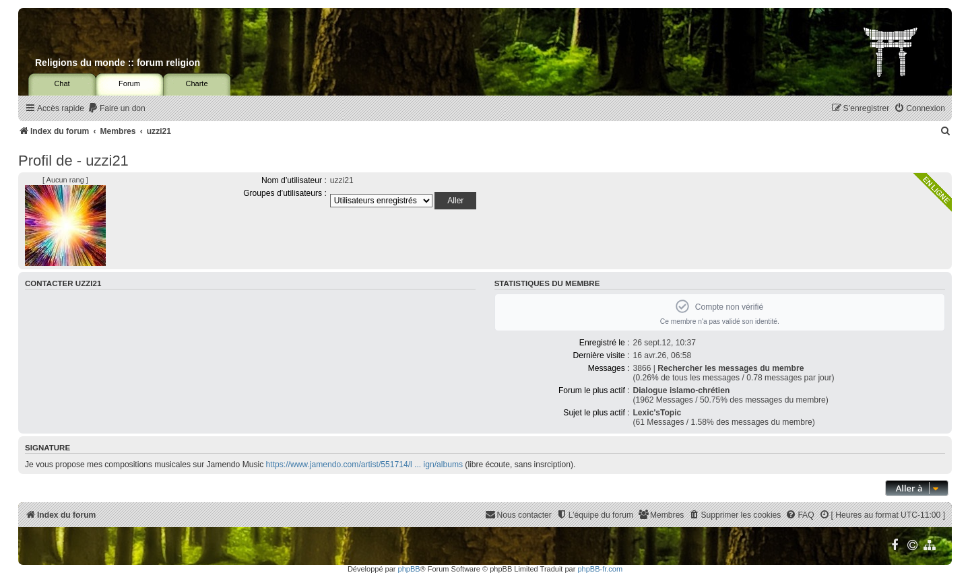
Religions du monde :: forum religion (117, 62)
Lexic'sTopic (657, 412)
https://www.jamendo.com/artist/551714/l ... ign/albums (364, 464)
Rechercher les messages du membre (730, 368)
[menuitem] (117, 109)
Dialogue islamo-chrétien (681, 390)
